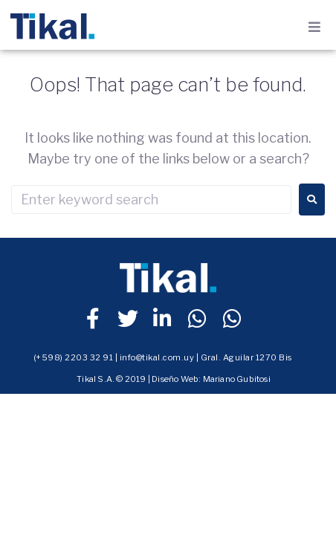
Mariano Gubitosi (237, 379)
